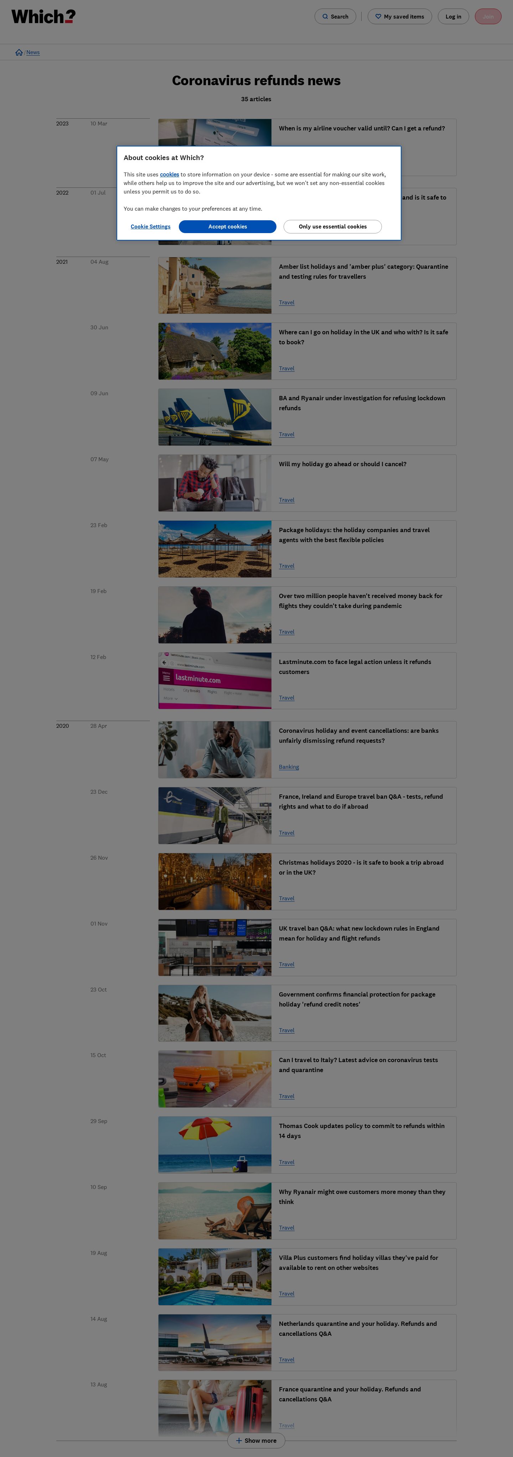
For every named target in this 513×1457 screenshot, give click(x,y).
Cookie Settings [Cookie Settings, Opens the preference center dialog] (151, 226)
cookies (169, 174)
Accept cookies (227, 226)
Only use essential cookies (333, 226)
